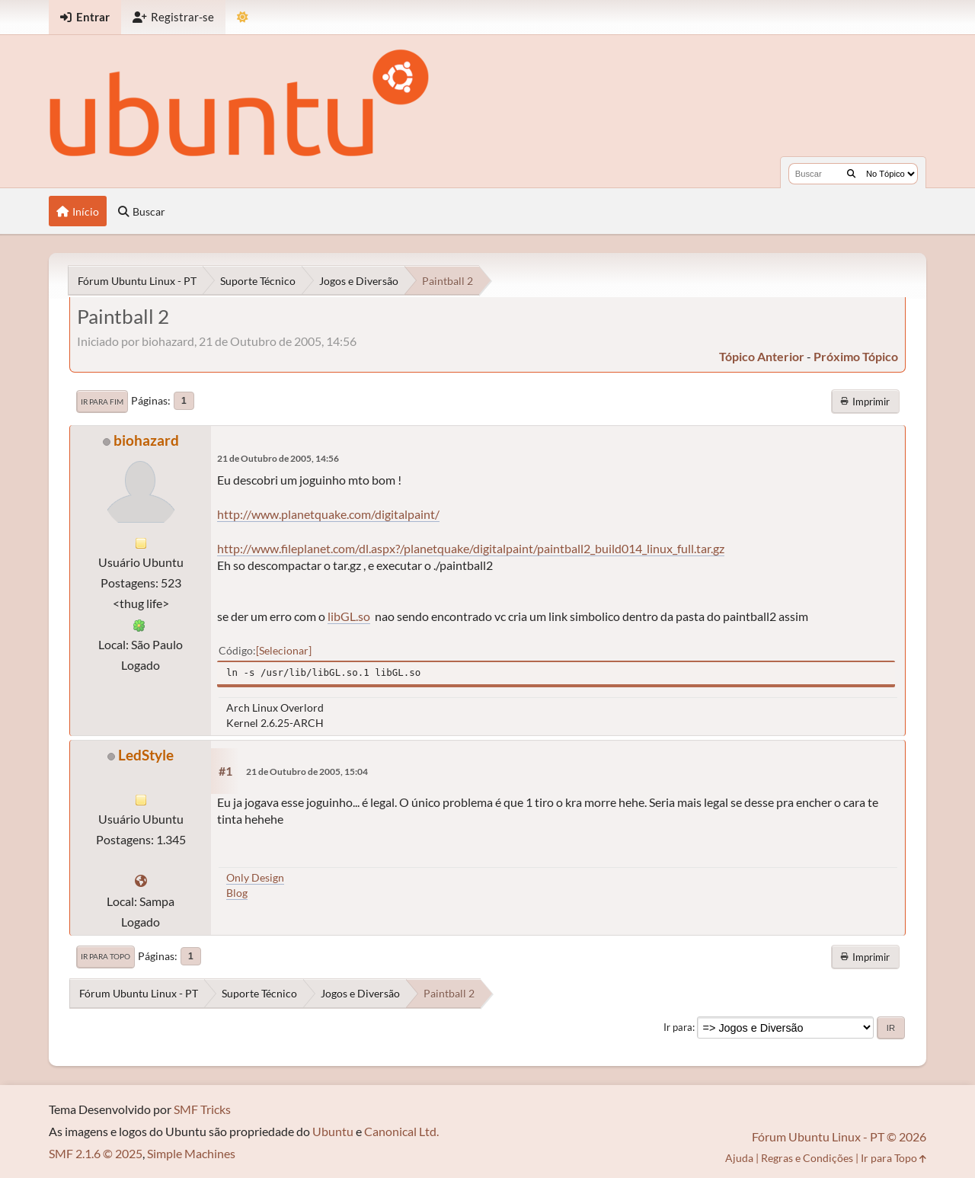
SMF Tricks (202, 1109)
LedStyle (146, 754)
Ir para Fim (102, 401)
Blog (237, 892)
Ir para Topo (105, 956)
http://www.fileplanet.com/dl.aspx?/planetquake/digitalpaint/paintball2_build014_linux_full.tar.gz (470, 548)
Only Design (255, 877)
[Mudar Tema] (242, 17)
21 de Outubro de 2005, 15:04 (307, 771)
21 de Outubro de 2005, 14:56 (278, 458)
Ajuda (739, 1157)
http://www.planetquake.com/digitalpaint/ (328, 514)
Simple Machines (191, 1153)
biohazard (146, 440)
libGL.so (349, 616)
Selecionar (283, 650)
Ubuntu (332, 1131)
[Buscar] (851, 173)
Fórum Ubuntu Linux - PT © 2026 (839, 1136)
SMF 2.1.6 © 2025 (95, 1153)
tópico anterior (761, 356)
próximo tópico (856, 356)
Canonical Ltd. (401, 1131)
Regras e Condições (807, 1157)
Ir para (677, 1027)
